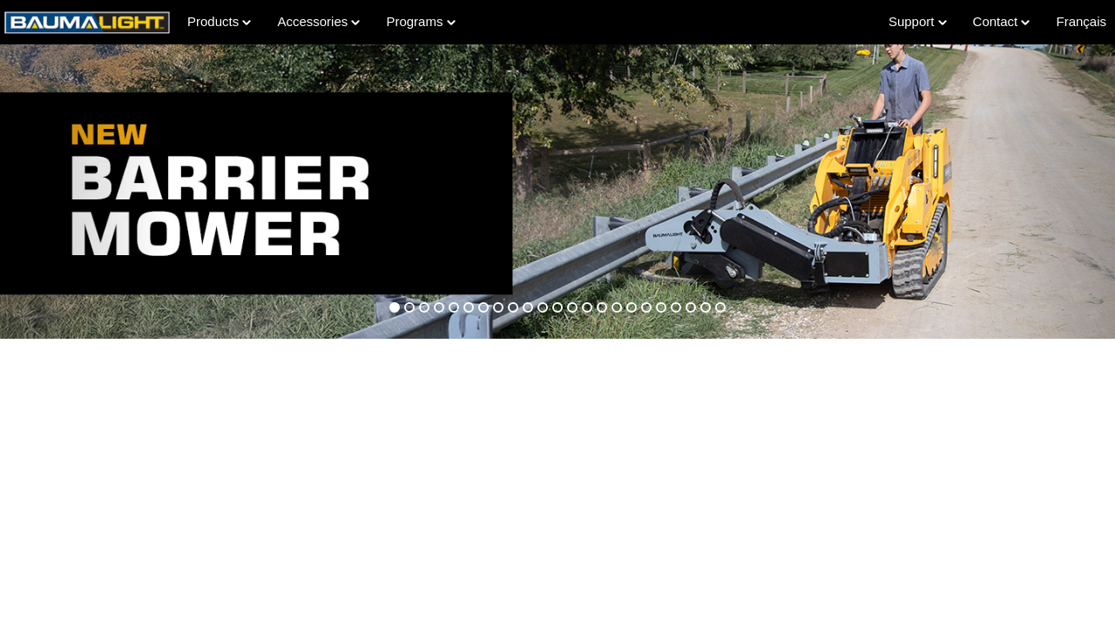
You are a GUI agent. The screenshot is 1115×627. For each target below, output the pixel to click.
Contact (1002, 21)
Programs (420, 21)
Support (918, 21)
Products (219, 21)
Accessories (318, 21)
